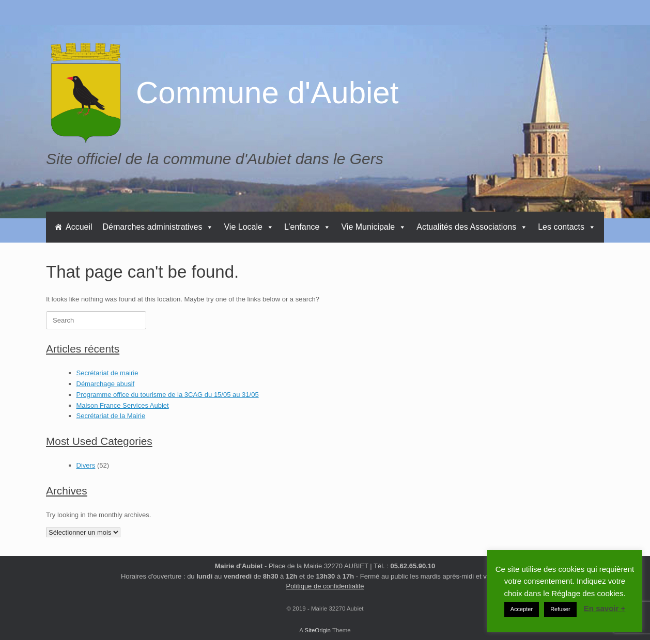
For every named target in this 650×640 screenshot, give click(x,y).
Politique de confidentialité (325, 586)
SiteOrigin (317, 630)
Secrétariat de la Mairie (111, 416)
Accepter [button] (521, 609)
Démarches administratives (158, 226)
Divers (86, 465)
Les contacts (567, 226)
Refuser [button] (560, 609)
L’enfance (307, 226)
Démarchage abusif (105, 384)
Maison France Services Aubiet (122, 405)
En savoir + (604, 608)
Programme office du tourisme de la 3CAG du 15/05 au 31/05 (167, 394)
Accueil (79, 226)
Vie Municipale (373, 226)
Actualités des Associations (472, 226)
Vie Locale (248, 226)
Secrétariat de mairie (107, 373)
